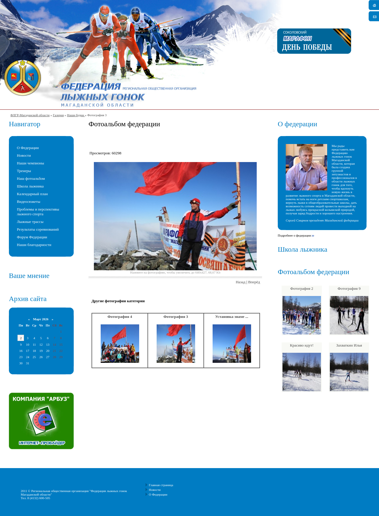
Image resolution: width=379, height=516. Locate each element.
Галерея (58, 115)
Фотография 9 (349, 288)
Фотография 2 (301, 288)
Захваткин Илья (349, 345)
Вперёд (254, 282)
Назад (240, 282)
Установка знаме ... (231, 316)
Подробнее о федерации (294, 235)
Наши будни (76, 115)
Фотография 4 (119, 316)
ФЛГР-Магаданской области (29, 115)
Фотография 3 (175, 316)
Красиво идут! (302, 345)
